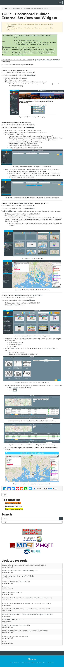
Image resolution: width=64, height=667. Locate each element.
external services (32, 40)
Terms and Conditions (38, 662)
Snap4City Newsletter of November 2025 (16, 625)
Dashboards (15, 305)
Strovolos (5, 587)
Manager (39, 60)
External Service (44, 44)
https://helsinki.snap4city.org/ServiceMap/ (23, 144)
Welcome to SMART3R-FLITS (12, 592)
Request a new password (13, 506)
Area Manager (47, 60)
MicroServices (31, 53)
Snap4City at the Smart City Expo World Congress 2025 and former (25, 631)
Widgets (47, 35)
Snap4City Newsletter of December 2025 (16, 581)
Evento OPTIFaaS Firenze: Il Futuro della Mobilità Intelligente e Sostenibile (27, 598)
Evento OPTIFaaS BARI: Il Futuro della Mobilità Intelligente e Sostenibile (26, 609)
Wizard (42, 339)
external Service (38, 385)
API (13, 53)
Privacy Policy (14, 662)
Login (5, 495)
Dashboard (20, 35)
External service (14, 387)
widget (56, 385)
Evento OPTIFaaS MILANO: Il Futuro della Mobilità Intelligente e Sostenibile (27, 614)
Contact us (50, 662)
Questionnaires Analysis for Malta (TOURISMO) (18, 576)
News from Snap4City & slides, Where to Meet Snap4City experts (24, 565)
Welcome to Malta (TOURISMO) (13, 620)
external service (46, 49)
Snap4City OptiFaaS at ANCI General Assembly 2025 (19, 570)
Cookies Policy (25, 662)
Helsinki (23, 354)
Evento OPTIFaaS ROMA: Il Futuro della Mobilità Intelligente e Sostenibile (26, 603)
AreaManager (31, 75)
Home (5, 8)
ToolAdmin (56, 60)
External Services (35, 35)
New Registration (13, 503)
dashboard (25, 339)
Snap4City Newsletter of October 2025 (15, 636)
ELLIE (4, 641)
